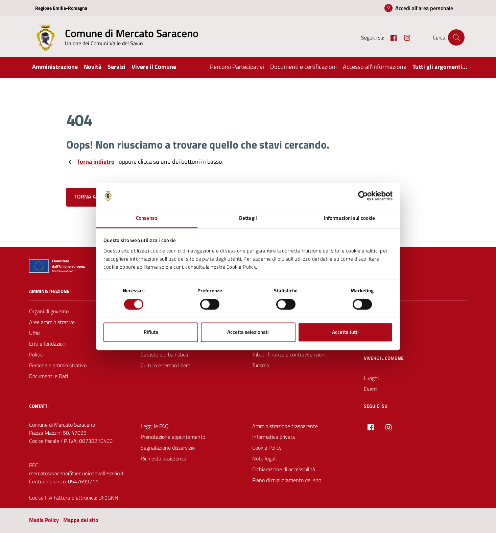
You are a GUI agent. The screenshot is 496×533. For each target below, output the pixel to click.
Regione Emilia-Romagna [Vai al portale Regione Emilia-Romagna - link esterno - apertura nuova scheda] (61, 7)
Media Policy (44, 520)
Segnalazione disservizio (168, 448)
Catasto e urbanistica (164, 354)
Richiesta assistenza (163, 458)
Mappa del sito (80, 520)
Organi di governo (49, 311)
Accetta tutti (345, 332)
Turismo (260, 365)
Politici (36, 354)
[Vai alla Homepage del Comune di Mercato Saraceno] (115, 37)
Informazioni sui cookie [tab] (349, 218)
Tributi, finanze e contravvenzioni (289, 354)
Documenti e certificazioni (303, 66)
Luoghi (371, 378)
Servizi (116, 66)
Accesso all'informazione (374, 66)
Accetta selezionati (248, 332)
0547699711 (83, 481)
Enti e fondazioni (48, 344)
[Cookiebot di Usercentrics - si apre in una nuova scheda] (363, 196)
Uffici (34, 333)
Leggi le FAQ (155, 426)
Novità (92, 66)
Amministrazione (55, 66)
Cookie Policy (267, 448)
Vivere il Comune (154, 66)
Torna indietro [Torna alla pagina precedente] (92, 161)
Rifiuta (151, 332)
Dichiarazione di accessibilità (283, 469)
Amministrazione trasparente (285, 426)
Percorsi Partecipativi (237, 66)
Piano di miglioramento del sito (286, 480)
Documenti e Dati (48, 376)
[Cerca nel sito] (456, 37)
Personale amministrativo (58, 365)
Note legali (264, 458)
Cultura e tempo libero (165, 365)
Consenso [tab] (146, 218)
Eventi (371, 389)
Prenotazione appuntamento (173, 437)
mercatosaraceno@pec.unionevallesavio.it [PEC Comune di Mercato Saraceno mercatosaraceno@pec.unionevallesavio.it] (76, 473)
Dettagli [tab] (248, 218)
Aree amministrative (52, 322)
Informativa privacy (274, 437)
